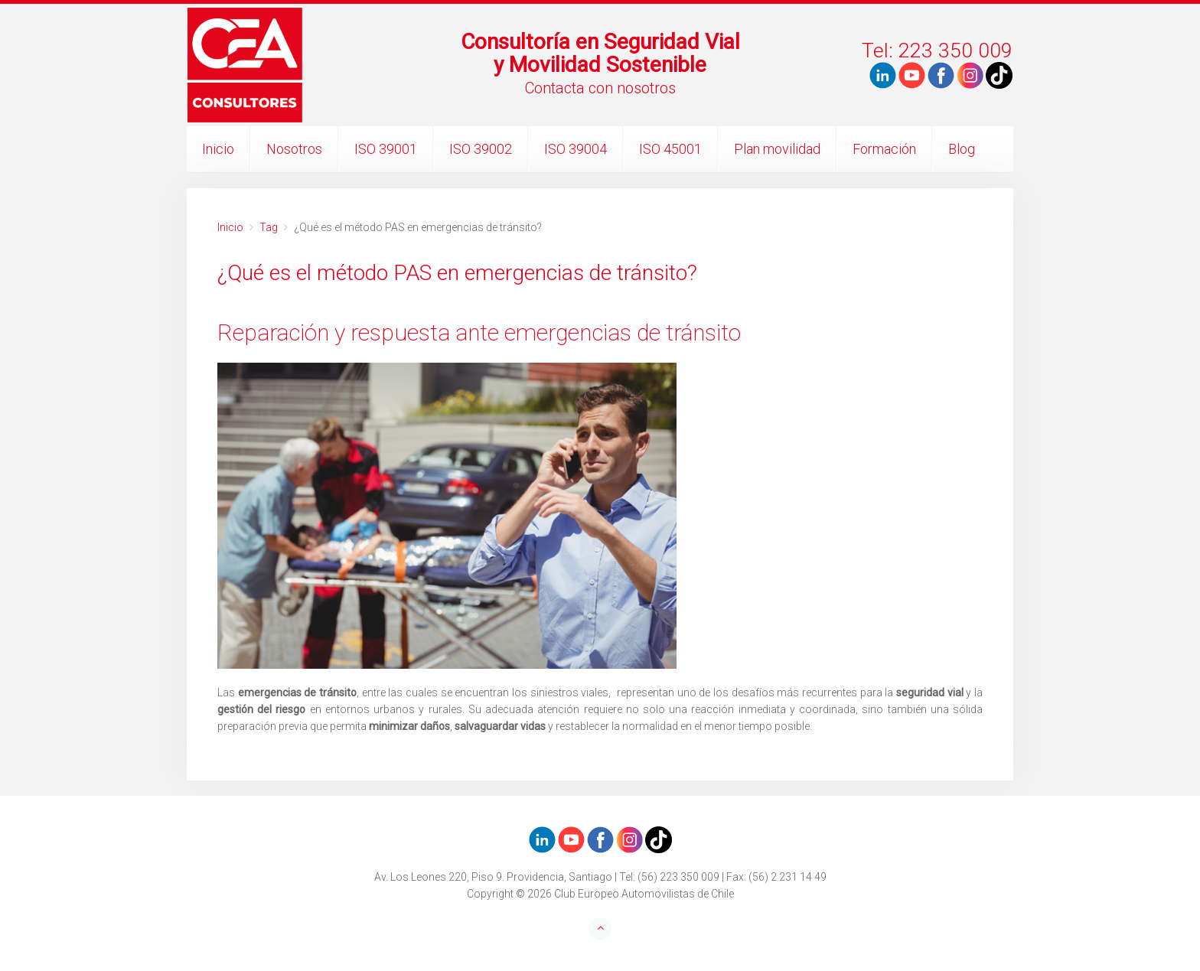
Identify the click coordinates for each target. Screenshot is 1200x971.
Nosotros (294, 149)
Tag (268, 227)
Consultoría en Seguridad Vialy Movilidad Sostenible (600, 53)
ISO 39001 (385, 149)
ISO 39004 (575, 149)
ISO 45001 (670, 149)
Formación (884, 149)
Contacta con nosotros (600, 88)
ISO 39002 (480, 149)
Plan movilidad (777, 149)
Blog (961, 149)
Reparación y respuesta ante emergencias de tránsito (479, 332)
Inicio (218, 149)
